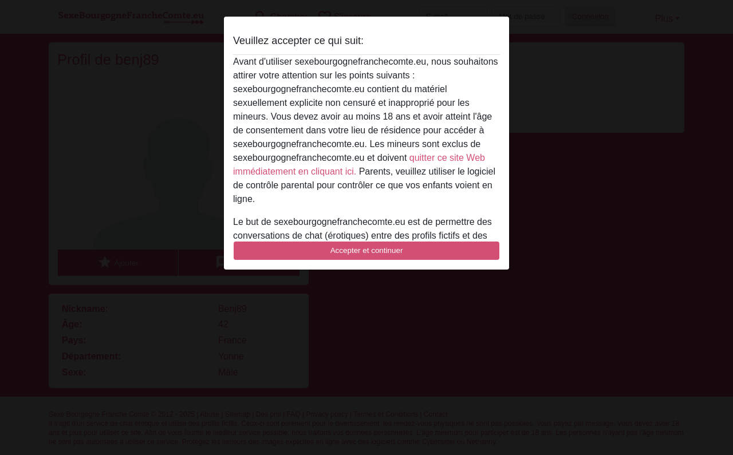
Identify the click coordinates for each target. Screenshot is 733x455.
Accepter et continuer (366, 250)
